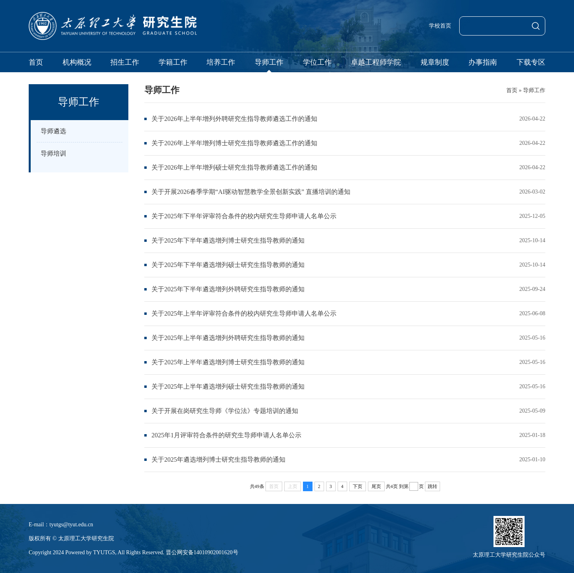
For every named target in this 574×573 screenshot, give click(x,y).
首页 (36, 62)
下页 (357, 486)
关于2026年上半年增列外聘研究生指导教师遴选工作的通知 (234, 118)
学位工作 (317, 62)
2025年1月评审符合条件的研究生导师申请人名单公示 (226, 435)
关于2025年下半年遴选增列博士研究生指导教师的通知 (228, 240)
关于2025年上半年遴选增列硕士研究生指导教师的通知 (228, 386)
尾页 (376, 486)
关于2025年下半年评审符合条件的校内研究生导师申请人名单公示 (243, 216)
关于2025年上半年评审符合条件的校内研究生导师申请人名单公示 (243, 313)
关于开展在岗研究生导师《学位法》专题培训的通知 (224, 410)
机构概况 (77, 62)
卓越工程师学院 (376, 62)
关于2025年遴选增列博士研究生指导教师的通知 (218, 459)
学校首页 (440, 26)
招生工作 (124, 62)
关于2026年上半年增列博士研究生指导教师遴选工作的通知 (234, 143)
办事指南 (482, 62)
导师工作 (269, 62)
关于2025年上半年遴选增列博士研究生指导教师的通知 (228, 362)
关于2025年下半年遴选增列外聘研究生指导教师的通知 (228, 289)
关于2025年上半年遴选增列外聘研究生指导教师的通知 (228, 337)
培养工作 (220, 62)
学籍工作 (173, 62)
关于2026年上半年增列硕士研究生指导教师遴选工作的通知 (234, 167)
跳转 (432, 486)
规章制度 (435, 62)
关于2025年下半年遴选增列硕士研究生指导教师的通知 (228, 264)
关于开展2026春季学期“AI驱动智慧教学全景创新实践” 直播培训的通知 (250, 191)
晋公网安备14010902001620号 (202, 552)
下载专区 (531, 62)
